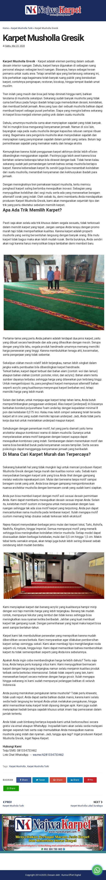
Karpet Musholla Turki (22, 28)
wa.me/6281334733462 (48, 754)
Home (6, 28)
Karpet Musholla (17, 766)
